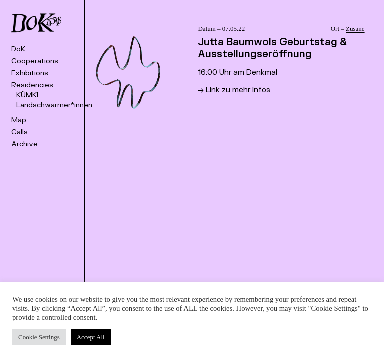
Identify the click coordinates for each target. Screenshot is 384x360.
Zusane (355, 28)
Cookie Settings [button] (39, 337)
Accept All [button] (91, 337)
